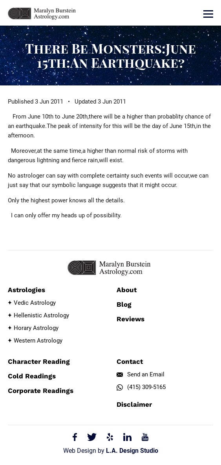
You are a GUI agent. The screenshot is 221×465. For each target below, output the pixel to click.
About (127, 290)
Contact (130, 361)
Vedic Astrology (35, 302)
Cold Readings (32, 376)
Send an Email (145, 374)
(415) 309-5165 (146, 387)
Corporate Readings (40, 391)
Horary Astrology (36, 328)
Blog (124, 304)
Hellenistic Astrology (41, 315)
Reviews (130, 319)
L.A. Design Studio (132, 450)
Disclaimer (134, 404)
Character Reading (39, 361)
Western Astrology (38, 340)
